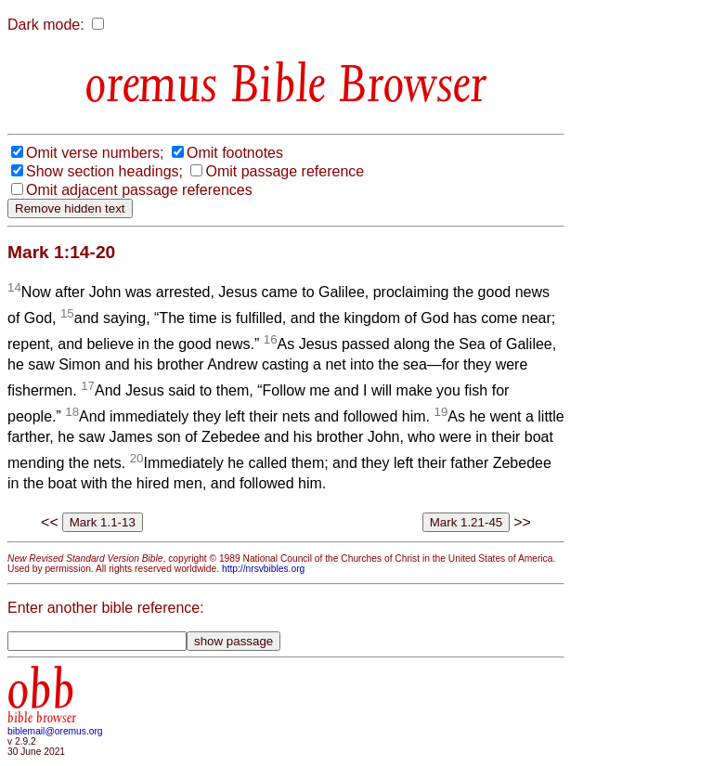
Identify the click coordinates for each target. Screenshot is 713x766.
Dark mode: (45, 24)
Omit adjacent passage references (139, 190)
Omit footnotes (235, 153)
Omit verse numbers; (94, 153)
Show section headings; (104, 171)
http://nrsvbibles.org (263, 569)
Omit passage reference (284, 171)
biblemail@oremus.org (55, 731)
